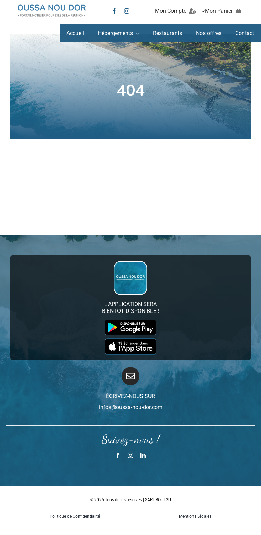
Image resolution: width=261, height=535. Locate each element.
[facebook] (114, 11)
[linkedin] (143, 455)
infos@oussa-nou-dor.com (131, 407)
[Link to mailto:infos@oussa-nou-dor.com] (131, 376)
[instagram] (126, 11)
